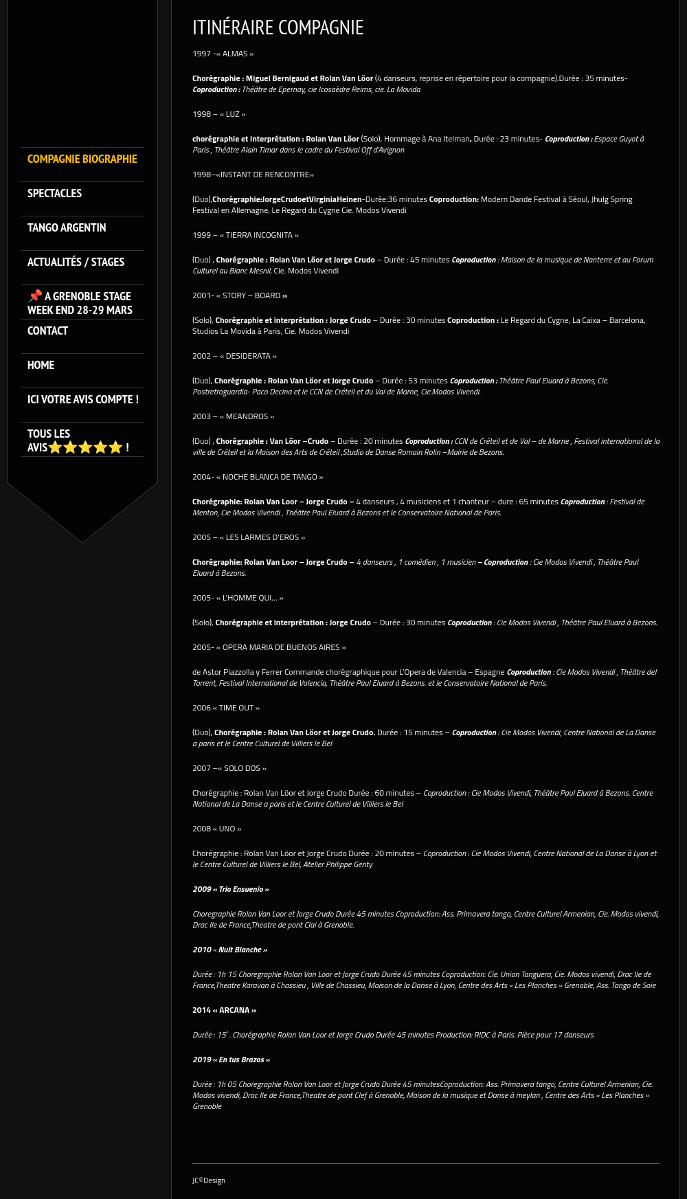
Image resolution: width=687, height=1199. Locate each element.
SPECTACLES (54, 193)
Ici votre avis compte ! (83, 399)
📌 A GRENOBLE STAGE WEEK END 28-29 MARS (80, 303)
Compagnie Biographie (82, 159)
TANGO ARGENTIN (66, 228)
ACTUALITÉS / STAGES (75, 262)
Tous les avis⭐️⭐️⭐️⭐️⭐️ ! (77, 440)
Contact (47, 331)
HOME (40, 365)
